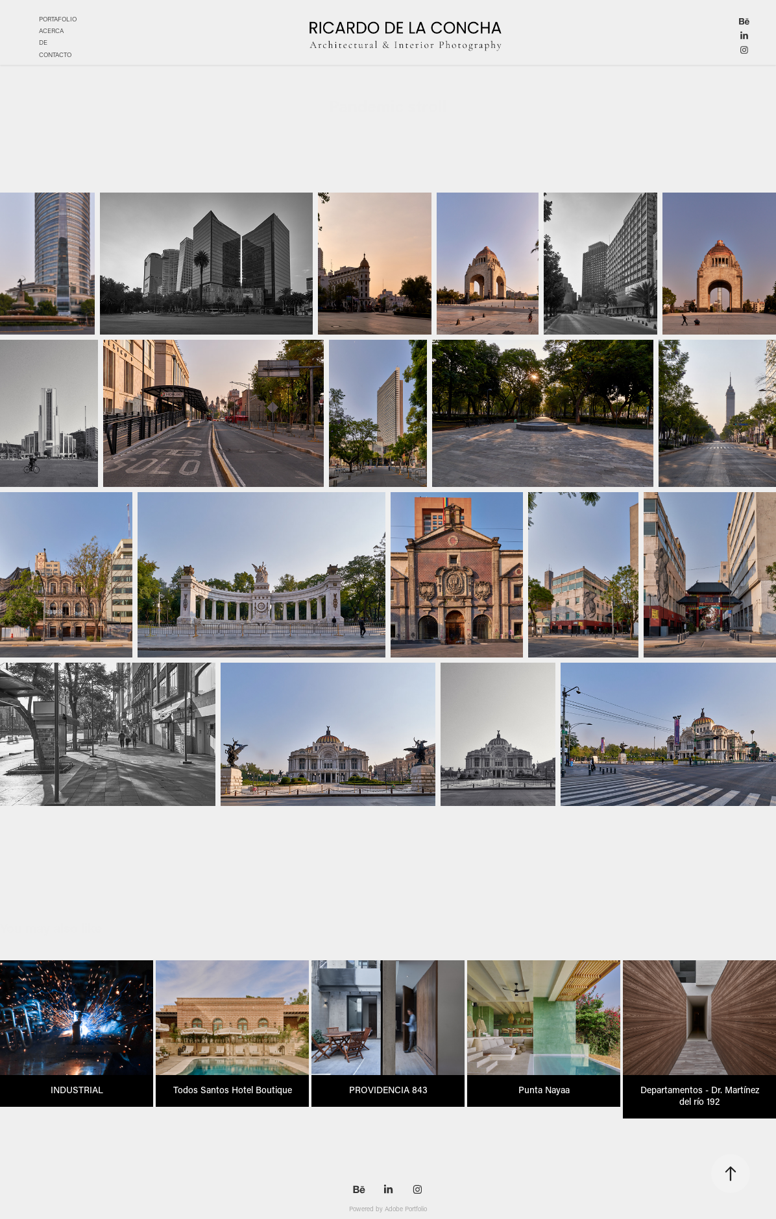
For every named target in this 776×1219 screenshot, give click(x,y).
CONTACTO (55, 55)
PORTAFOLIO (58, 19)
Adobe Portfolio (406, 1209)
